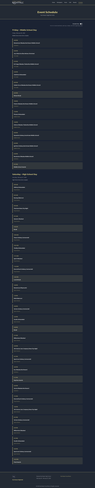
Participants (59, 2)
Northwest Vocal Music (66, 476)
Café (70, 2)
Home (53, 2)
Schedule (80, 2)
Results (75, 2)
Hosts (65, 2)
